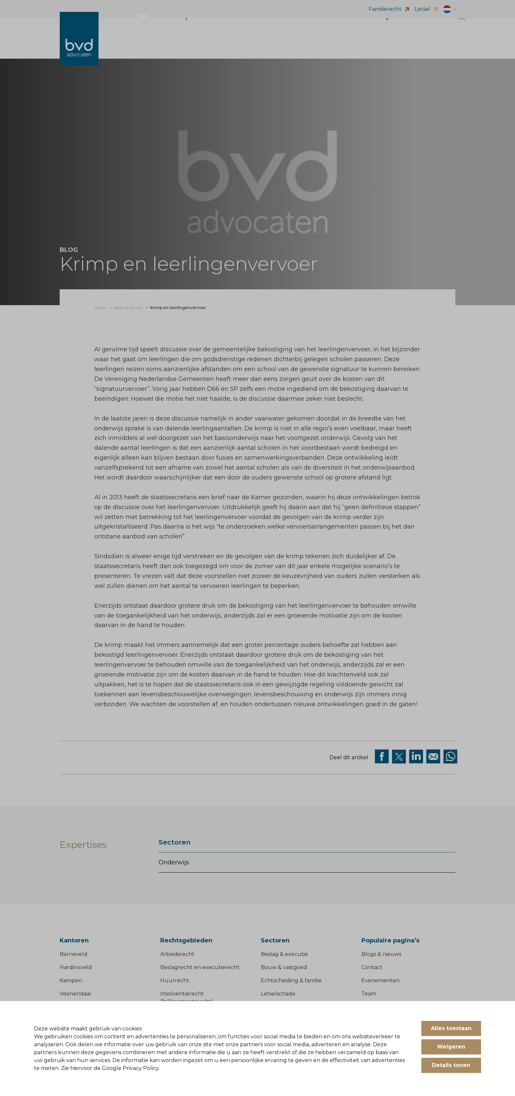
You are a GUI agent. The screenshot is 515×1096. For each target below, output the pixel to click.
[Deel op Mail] (433, 757)
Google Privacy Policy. (131, 1068)
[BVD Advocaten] (79, 45)
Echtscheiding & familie (291, 981)
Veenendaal (75, 994)
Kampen (71, 981)
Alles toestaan (451, 1028)
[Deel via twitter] (399, 757)
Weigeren (451, 1047)
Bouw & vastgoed (284, 968)
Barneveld (73, 954)
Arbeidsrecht (177, 954)
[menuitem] (100, 307)
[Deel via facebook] (382, 757)
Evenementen (380, 981)
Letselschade (278, 994)
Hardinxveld (76, 968)
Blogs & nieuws (381, 954)
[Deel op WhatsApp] (450, 757)
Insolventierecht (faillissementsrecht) (186, 998)
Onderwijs (174, 862)
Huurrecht (174, 981)
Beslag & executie (284, 954)
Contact (371, 968)
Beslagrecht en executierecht (200, 968)
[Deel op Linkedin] (416, 757)
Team (368, 994)
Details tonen (451, 1065)
